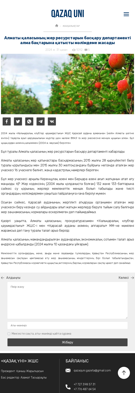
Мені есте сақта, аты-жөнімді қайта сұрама (41, 333)
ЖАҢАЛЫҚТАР (71, 26)
